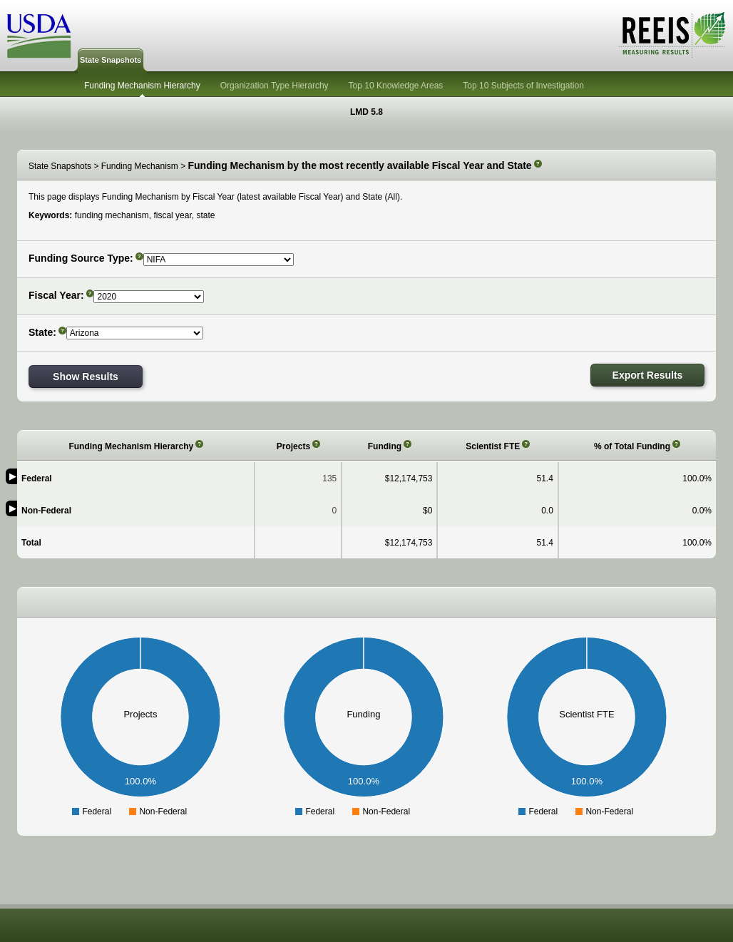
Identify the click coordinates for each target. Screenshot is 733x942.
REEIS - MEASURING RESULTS (672, 35)
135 (329, 478)
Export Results (647, 375)
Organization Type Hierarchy (274, 86)
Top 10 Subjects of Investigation (523, 86)
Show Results (85, 376)
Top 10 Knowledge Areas (396, 86)
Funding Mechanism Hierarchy (142, 86)
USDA (39, 36)
